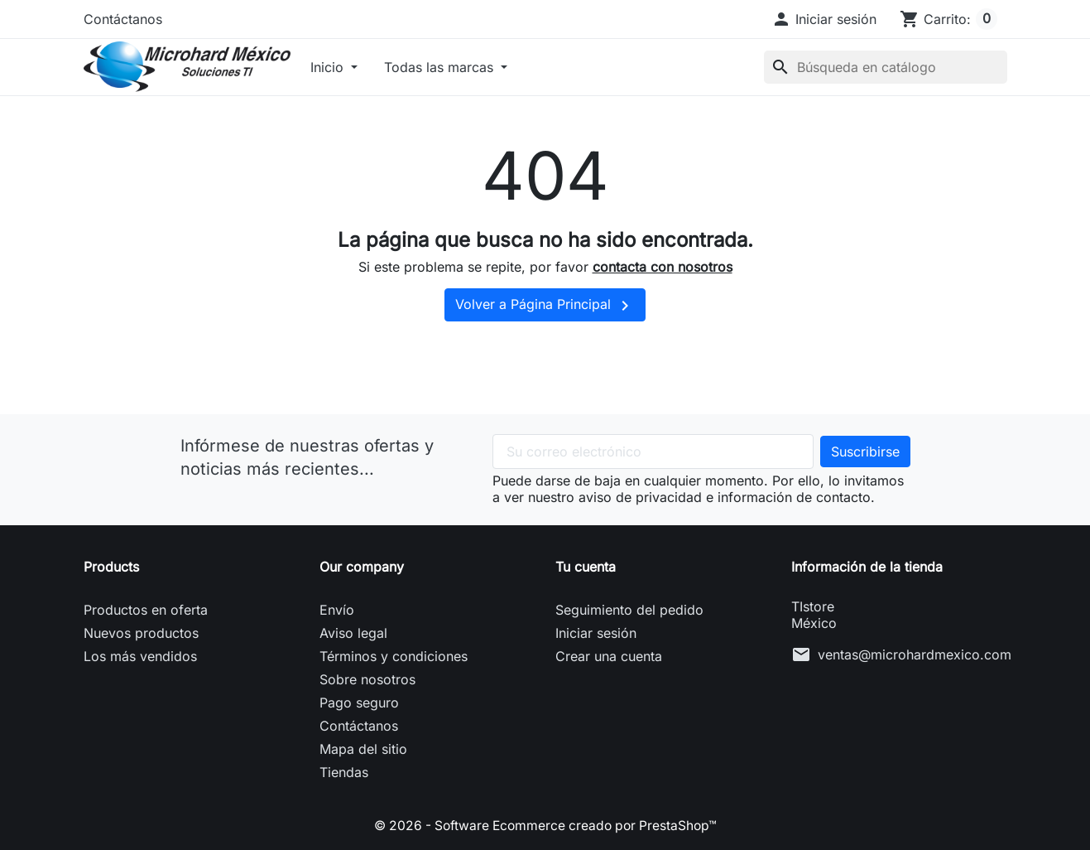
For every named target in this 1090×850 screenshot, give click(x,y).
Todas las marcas (440, 67)
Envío (336, 609)
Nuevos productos (141, 633)
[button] (823, 19)
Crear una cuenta (608, 656)
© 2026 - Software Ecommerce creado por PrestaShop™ (545, 825)
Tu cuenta (585, 566)
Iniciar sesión (595, 633)
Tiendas (343, 772)
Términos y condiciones (393, 656)
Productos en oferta (146, 609)
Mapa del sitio (363, 749)
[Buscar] (885, 67)
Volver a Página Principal (545, 306)
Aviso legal (353, 633)
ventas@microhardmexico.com (914, 654)
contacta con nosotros (662, 266)
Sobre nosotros (367, 679)
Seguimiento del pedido (629, 609)
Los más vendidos (140, 656)
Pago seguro (359, 702)
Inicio (329, 67)
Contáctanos (123, 19)
